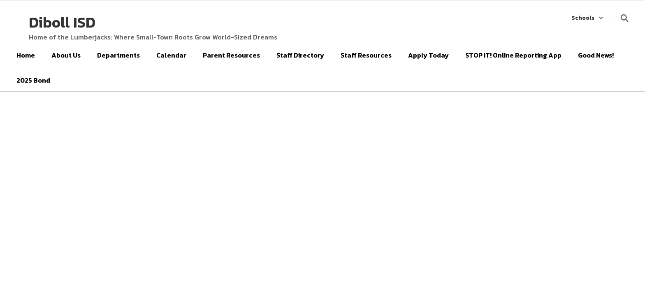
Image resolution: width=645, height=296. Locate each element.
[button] (587, 18)
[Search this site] (624, 18)
